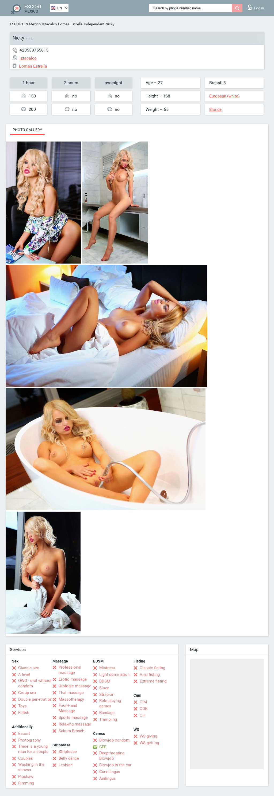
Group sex (27, 692)
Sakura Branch (71, 730)
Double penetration (35, 699)
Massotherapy (71, 699)
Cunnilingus (109, 771)
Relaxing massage (75, 724)
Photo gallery (27, 130)
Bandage (107, 712)
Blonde (215, 109)
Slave (104, 687)
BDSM (104, 681)
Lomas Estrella (70, 24)
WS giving (148, 736)
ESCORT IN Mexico (25, 24)
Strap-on (106, 694)
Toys (22, 706)
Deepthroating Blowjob (111, 756)
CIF (143, 715)
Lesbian (66, 765)
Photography (29, 740)
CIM (143, 702)
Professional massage (70, 670)
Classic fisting (152, 667)
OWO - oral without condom (35, 683)
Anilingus (107, 778)
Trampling (108, 719)
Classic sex (28, 667)
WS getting (149, 742)
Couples (25, 758)
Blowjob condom (114, 740)
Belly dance (69, 758)
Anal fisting (150, 674)
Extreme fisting (153, 681)
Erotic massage (73, 679)
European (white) (224, 96)
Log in (256, 7)
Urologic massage (75, 686)
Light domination (114, 674)
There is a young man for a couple (33, 749)
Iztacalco (49, 24)
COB (143, 708)
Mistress (107, 667)
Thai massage (71, 692)
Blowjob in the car (115, 765)
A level (24, 674)
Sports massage (73, 717)
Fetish (23, 712)
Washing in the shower (31, 767)
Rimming (26, 783)
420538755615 (34, 50)
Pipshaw (25, 776)
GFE (102, 746)
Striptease (68, 751)
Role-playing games (110, 703)
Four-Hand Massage (68, 708)
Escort (24, 733)
